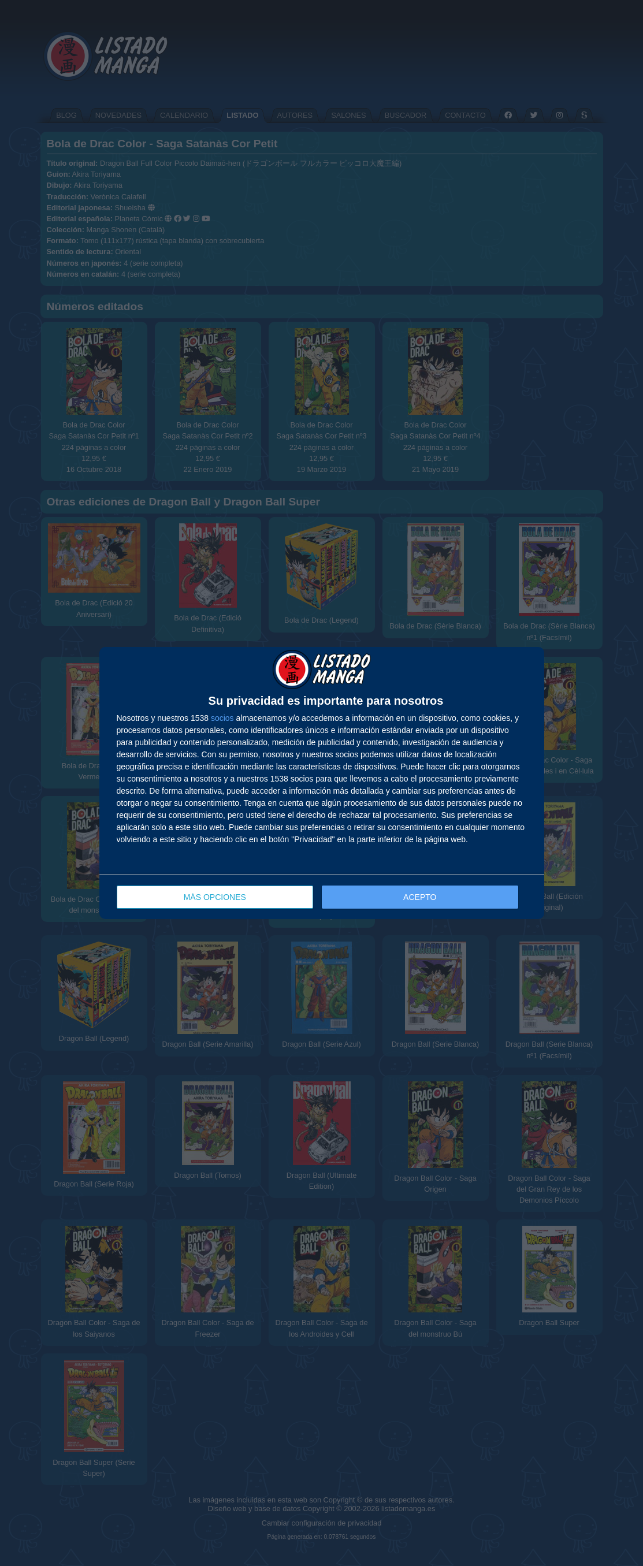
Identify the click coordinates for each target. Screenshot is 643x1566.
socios (222, 718)
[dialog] (321, 783)
